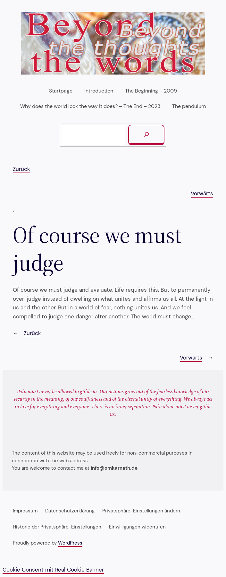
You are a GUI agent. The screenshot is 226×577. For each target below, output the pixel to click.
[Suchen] (146, 135)
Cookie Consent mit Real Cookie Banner (53, 569)
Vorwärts (202, 193)
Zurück (21, 169)
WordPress (70, 543)
